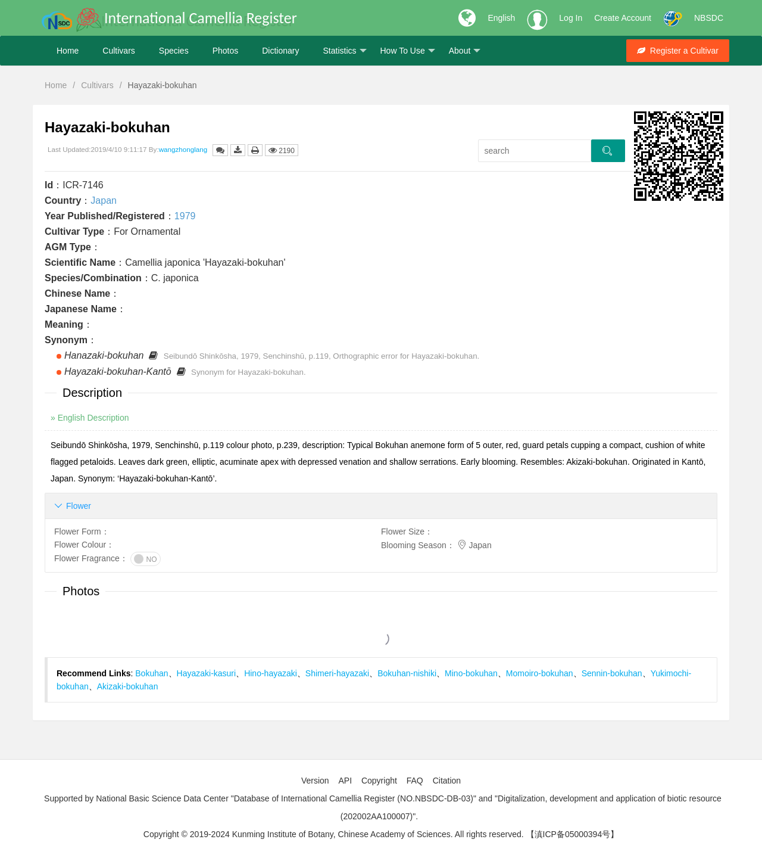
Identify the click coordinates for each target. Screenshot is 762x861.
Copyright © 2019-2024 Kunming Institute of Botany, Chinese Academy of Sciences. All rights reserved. (333, 834)
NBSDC (708, 18)
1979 (185, 216)
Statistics (344, 51)
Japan (103, 200)
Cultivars (118, 50)
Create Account (622, 18)
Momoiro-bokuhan (539, 673)
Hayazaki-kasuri (206, 673)
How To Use (407, 51)
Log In (570, 18)
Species (174, 50)
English (501, 18)
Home (68, 50)
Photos (226, 50)
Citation (447, 780)
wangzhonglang (183, 149)
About (465, 51)
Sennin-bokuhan (612, 673)
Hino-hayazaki (270, 673)
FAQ (415, 780)
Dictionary (280, 50)
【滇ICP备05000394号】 (572, 834)
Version (315, 780)
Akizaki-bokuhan (127, 686)
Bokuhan (151, 673)
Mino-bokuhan (471, 673)
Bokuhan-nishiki (406, 673)
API (345, 780)
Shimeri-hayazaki (337, 673)
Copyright (379, 780)
